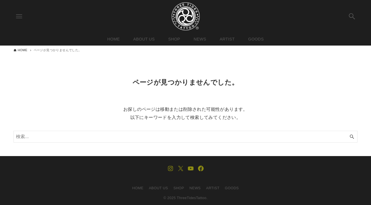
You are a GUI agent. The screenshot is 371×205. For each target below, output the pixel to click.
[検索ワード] (185, 137)
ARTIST (213, 188)
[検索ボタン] (352, 16)
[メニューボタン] (19, 16)
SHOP (179, 188)
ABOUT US (158, 188)
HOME (138, 188)
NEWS (195, 188)
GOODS (232, 188)
